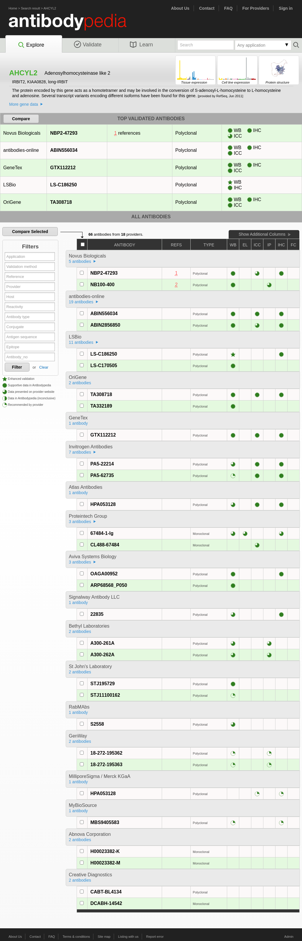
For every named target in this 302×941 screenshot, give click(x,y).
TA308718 (61, 202)
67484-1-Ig (101, 533)
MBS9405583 (104, 822)
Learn (141, 44)
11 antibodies (81, 342)
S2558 (97, 724)
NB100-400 (102, 284)
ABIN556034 (63, 150)
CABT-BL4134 (106, 891)
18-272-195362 (106, 753)
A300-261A (102, 643)
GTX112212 (62, 167)
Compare (21, 118)
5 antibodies (80, 261)
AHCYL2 (50, 8)
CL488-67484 (104, 544)
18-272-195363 (106, 764)
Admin (288, 936)
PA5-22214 (102, 463)
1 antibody (78, 423)
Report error (155, 936)
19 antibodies (81, 301)
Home (13, 8)
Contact (206, 8)
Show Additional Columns (262, 234)
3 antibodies (80, 521)
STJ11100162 (105, 695)
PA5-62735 (102, 475)
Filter (17, 367)
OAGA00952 (104, 573)
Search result (30, 8)
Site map (104, 936)
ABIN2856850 (105, 325)
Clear (43, 367)
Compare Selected (30, 231)
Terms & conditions (76, 936)
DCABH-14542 (106, 903)
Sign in (286, 8)
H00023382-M (105, 862)
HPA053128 (103, 504)
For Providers (255, 8)
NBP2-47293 (63, 133)
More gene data (23, 104)
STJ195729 (102, 683)
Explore (30, 45)
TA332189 (101, 405)
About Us (180, 8)
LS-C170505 (103, 365)
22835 (97, 614)
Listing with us (128, 936)
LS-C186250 (63, 184)
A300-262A (102, 654)
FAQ (228, 8)
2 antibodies (80, 382)
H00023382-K (105, 851)
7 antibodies (80, 452)
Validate (88, 44)
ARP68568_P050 (108, 585)
